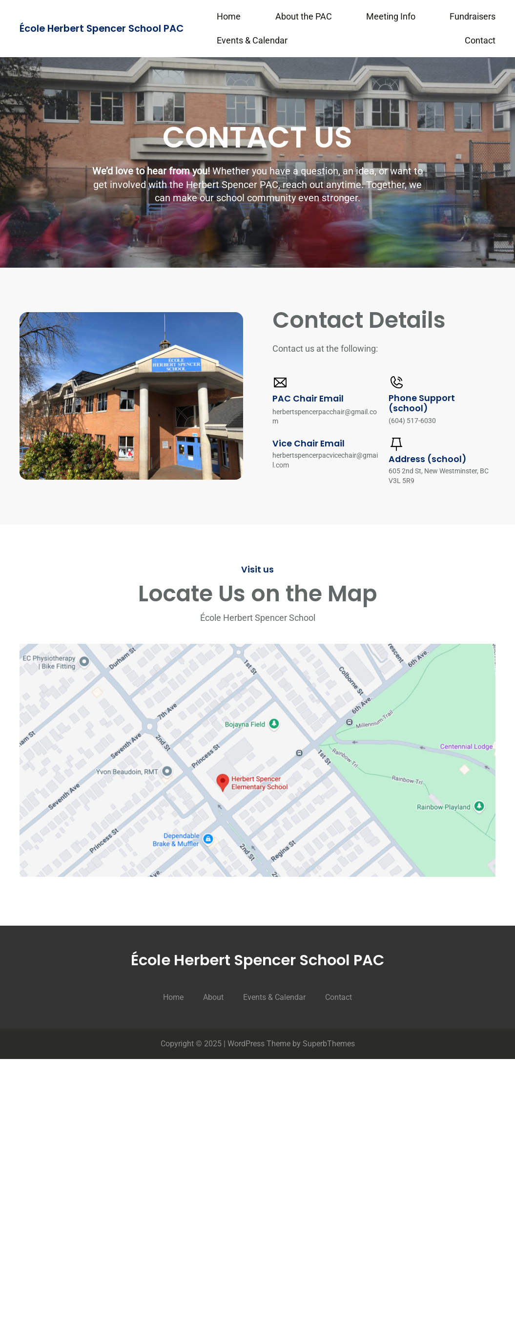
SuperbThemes (329, 1043)
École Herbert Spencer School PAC (102, 28)
